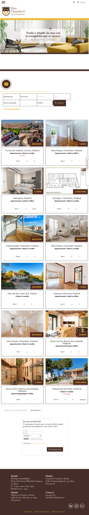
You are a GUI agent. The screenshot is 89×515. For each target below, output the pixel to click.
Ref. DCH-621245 (8, 240)
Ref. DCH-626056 (8, 145)
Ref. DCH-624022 (52, 193)
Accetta (35, 443)
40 (38, 122)
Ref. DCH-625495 (8, 193)
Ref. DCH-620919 (52, 240)
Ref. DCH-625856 (52, 145)
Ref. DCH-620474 (8, 336)
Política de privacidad (41, 512)
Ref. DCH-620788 (52, 288)
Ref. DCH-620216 (52, 383)
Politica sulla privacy (38, 443)
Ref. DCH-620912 (8, 288)
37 (77, 122)
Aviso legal (28, 512)
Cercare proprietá (12, 109)
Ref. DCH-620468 (52, 336)
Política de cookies (58, 512)
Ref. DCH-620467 (8, 383)
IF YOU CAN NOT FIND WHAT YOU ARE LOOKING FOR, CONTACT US (25, 91)
